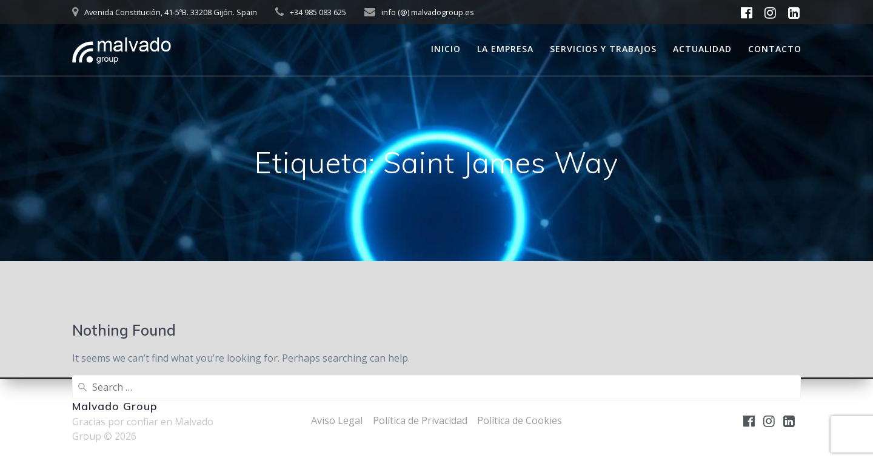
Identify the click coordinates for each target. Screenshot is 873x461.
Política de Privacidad (420, 420)
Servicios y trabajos (603, 49)
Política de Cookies (519, 420)
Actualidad (702, 49)
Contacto (774, 49)
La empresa (505, 49)
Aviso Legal (337, 420)
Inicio (446, 49)
